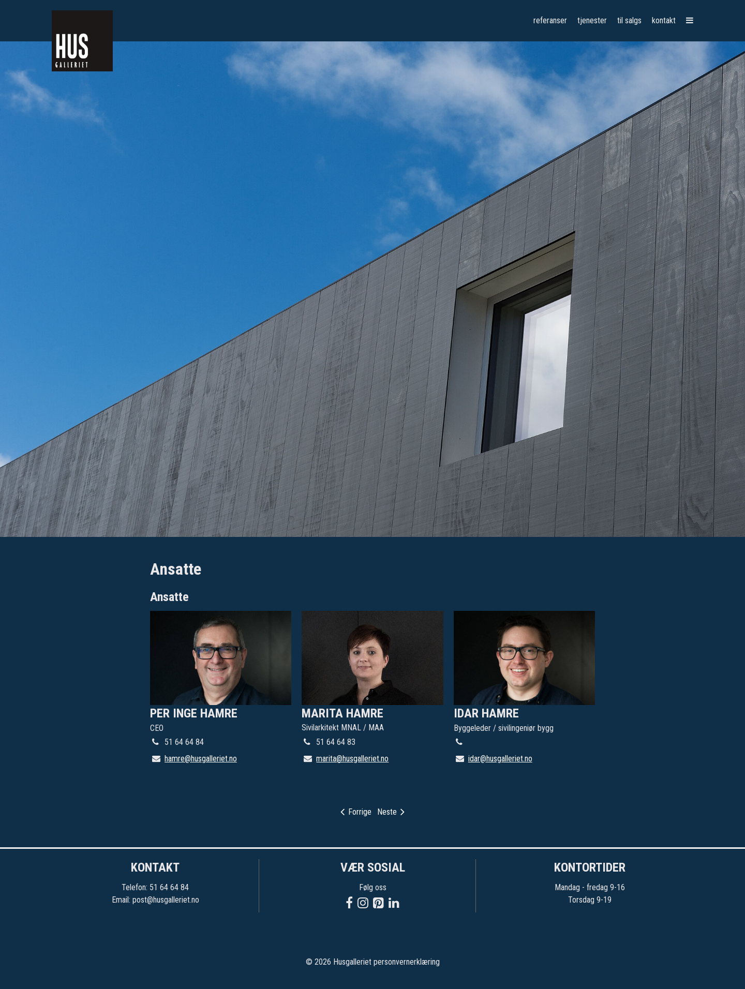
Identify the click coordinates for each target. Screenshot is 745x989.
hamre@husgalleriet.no (201, 758)
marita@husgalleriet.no (352, 758)
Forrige (355, 812)
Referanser (550, 20)
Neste (391, 812)
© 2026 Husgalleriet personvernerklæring (373, 962)
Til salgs (629, 20)
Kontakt (664, 20)
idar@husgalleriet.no (500, 758)
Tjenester (592, 20)
